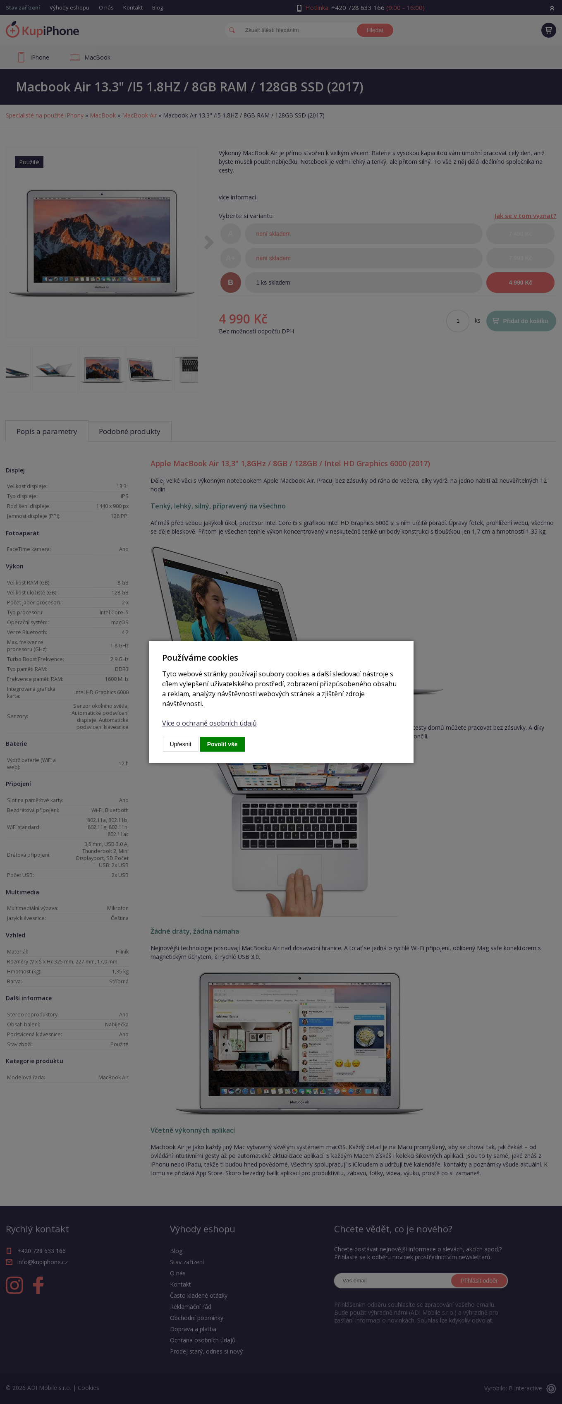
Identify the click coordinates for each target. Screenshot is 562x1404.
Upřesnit (180, 744)
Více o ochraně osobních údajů (209, 723)
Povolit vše (222, 744)
